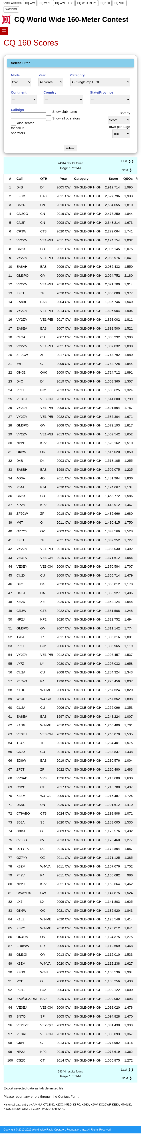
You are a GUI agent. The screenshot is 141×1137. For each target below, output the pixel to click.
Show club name (64, 111)
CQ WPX (45, 3)
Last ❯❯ (127, 161)
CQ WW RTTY (64, 3)
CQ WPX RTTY (86, 3)
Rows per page (119, 127)
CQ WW (30, 3)
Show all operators (66, 118)
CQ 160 (105, 3)
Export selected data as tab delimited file (33, 1088)
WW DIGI (11, 9)
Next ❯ (127, 170)
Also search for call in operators (22, 128)
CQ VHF (120, 3)
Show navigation (4, 31)
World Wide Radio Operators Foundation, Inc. (59, 1129)
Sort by (124, 113)
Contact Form (68, 1096)
